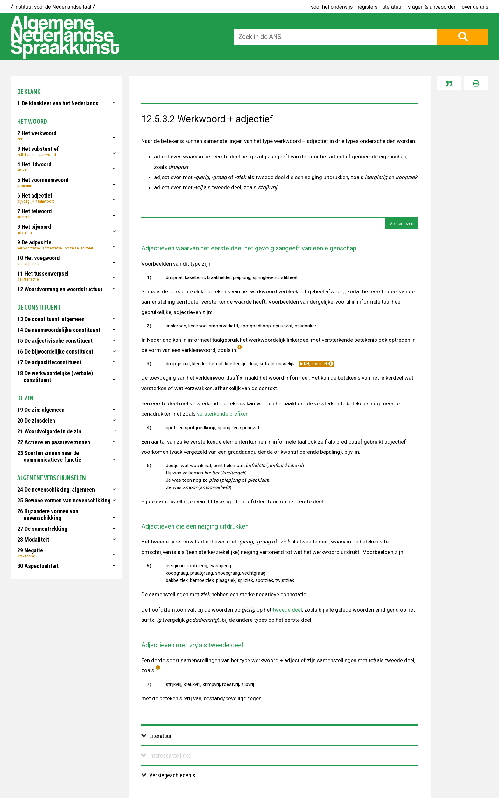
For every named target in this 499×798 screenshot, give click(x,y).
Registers (367, 6)
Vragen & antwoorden (432, 6)
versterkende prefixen (223, 413)
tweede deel (287, 609)
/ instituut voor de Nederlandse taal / (53, 6)
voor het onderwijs (332, 6)
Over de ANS (475, 6)
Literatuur (393, 6)
